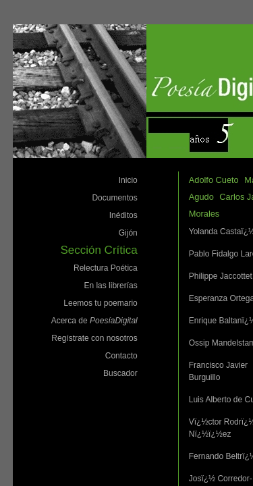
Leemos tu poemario (100, 303)
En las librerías (110, 285)
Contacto (121, 355)
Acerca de (94, 320)
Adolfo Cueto (214, 180)
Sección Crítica (98, 250)
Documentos (114, 197)
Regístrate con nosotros (94, 338)
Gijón (128, 233)
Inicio (128, 180)
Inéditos (123, 215)
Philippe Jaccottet (220, 276)
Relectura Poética (106, 268)
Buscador (120, 373)
